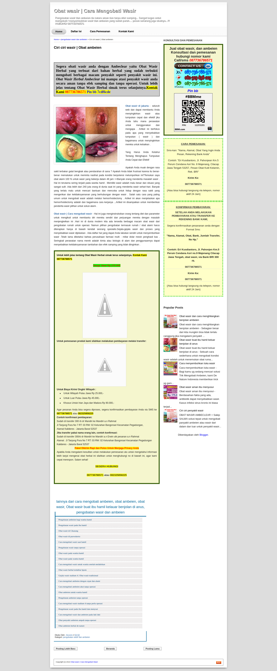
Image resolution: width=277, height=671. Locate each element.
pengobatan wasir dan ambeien (74, 39)
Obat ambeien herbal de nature (71, 626)
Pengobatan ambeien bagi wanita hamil (75, 519)
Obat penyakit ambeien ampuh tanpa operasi (77, 620)
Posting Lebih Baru (65, 649)
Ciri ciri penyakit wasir (191, 410)
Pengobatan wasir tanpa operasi (71, 547)
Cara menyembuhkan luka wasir (197, 363)
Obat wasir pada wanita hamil (71, 553)
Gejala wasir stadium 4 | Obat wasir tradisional (78, 575)
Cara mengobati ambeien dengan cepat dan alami (79, 581)
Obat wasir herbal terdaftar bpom (72, 570)
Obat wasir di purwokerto (69, 536)
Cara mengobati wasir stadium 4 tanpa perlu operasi (80, 603)
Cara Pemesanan (100, 31)
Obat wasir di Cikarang (68, 531)
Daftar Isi (76, 31)
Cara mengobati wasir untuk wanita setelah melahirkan (81, 564)
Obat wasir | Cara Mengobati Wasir (95, 11)
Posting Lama (152, 649)
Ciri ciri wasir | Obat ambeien (77, 47)
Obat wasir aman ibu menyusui (196, 387)
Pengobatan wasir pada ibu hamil (72, 525)
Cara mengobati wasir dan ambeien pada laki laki (79, 614)
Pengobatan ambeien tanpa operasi (73, 598)
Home (58, 31)
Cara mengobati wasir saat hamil (72, 542)
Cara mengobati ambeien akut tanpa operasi (77, 586)
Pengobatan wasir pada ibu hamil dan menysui (78, 609)
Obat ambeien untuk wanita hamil (72, 592)
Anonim (69, 635)
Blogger (203, 434)
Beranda (110, 649)
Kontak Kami (126, 31)
